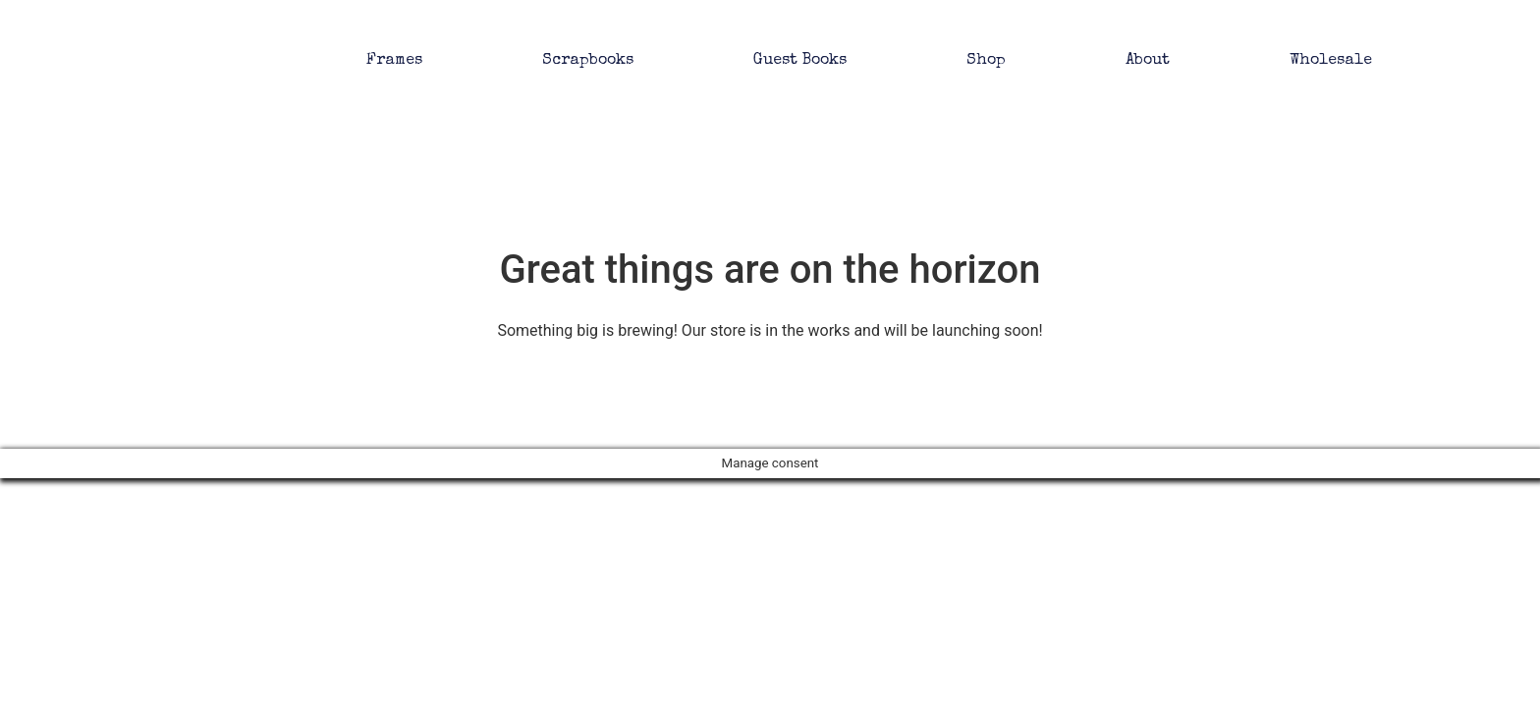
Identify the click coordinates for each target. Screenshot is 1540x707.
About (1148, 61)
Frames (394, 61)
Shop (986, 61)
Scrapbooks (587, 61)
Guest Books (800, 61)
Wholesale (1331, 61)
